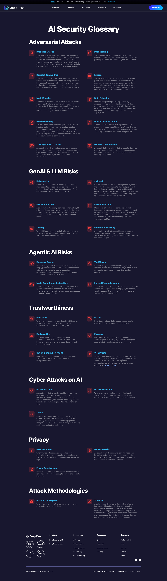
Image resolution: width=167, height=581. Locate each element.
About (123, 556)
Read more (112, 2)
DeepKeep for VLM (56, 544)
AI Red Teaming (78, 544)
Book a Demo (156, 8)
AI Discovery (77, 552)
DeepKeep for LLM (56, 540)
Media (123, 544)
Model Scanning (79, 556)
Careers (124, 548)
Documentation (102, 548)
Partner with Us (126, 540)
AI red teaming (110, 365)
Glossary (100, 552)
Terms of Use (122, 571)
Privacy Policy (135, 571)
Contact (123, 552)
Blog (98, 540)
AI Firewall (76, 540)
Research (100, 544)
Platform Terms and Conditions (103, 571)
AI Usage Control (79, 548)
